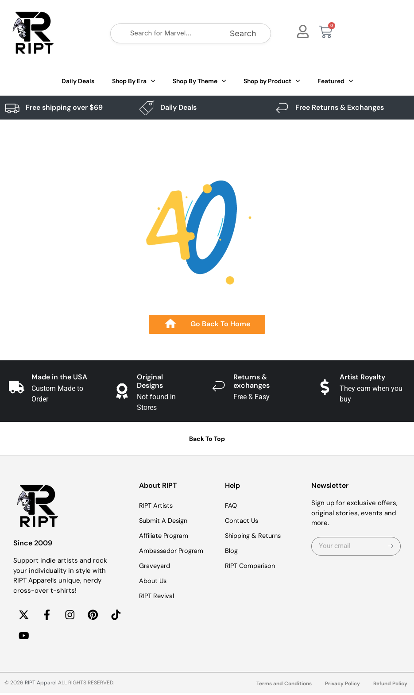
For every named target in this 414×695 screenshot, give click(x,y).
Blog (231, 550)
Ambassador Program (172, 550)
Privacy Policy (342, 685)
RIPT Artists (157, 505)
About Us (153, 580)
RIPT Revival (157, 595)
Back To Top (207, 439)
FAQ (231, 505)
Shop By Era (133, 81)
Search (243, 33)
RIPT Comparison (251, 565)
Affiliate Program (164, 535)
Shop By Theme (199, 81)
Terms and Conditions (283, 685)
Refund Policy (390, 685)
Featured (335, 81)
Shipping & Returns (255, 535)
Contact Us (242, 520)
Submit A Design (164, 520)
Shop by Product (272, 81)
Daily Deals (78, 81)
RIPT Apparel (41, 684)
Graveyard (155, 565)
